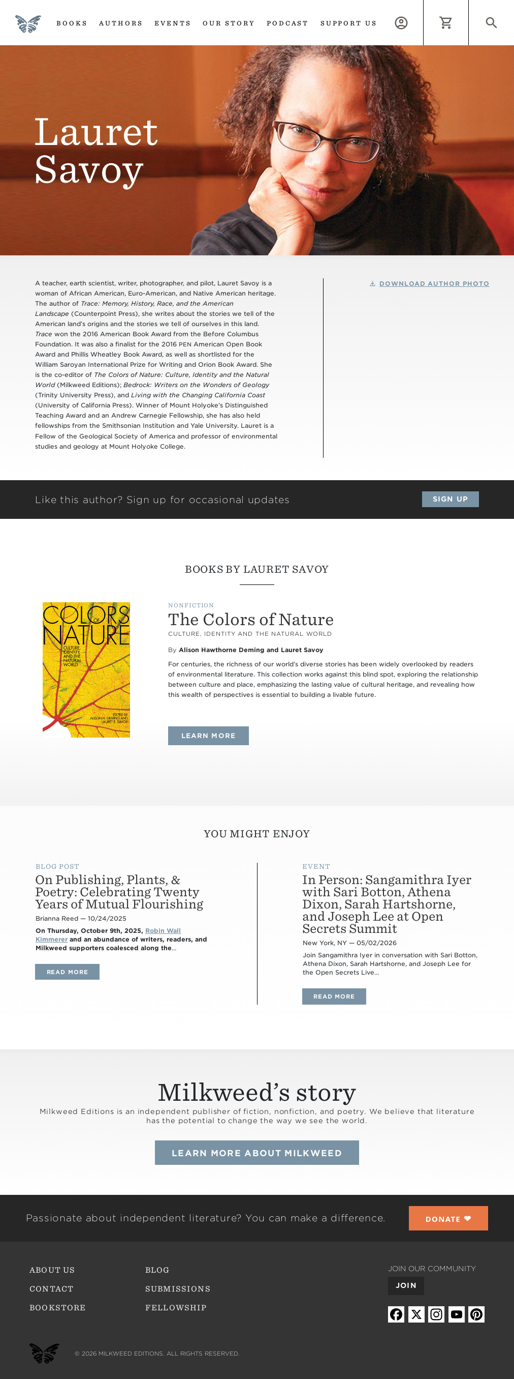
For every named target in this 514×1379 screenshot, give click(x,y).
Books (72, 23)
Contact (51, 1289)
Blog (157, 1270)
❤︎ (448, 1218)
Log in (423, 5)
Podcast (288, 23)
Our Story (229, 23)
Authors (121, 23)
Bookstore (57, 1307)
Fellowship (176, 1307)
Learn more (214, 735)
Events (172, 23)
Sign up (450, 499)
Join (406, 1285)
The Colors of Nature (251, 619)
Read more (73, 972)
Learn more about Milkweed (257, 1153)
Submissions (178, 1289)
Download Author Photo (434, 283)
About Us (52, 1270)
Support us (349, 23)
